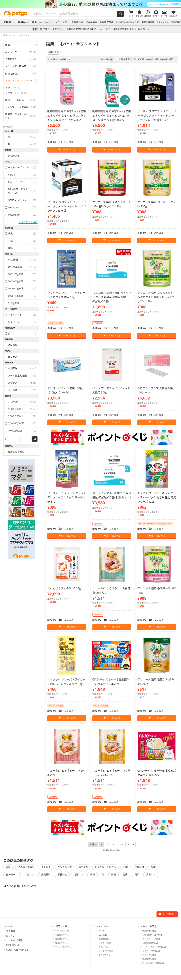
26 (122, 844)
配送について (61, 942)
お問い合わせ (13, 945)
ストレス (46, 867)
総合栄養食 (91, 22)
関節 (136, 874)
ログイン (160, 22)
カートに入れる (66, 149)
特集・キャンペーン (42, 22)
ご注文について (62, 934)
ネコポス (83, 867)
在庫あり (53, 52)
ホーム (9, 926)
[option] (90, 4)
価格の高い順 (166, 59)
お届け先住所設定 (150, 942)
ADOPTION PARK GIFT (128, 22)
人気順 (133, 59)
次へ (129, 844)
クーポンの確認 (106, 950)
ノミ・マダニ (62, 22)
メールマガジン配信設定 (153, 962)
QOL (8, 867)
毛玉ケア (78, 874)
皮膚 (92, 874)
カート (102, 930)
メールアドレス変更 (151, 938)
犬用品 (7, 22)
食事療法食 (77, 22)
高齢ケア (151, 874)
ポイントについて (63, 946)
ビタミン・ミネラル (105, 867)
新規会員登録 (148, 22)
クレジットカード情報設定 (154, 946)
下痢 (125, 867)
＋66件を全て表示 (28, 221)
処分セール (12, 874)
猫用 (7, 45)
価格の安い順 (152, 59)
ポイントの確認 (149, 954)
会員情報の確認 (149, 930)
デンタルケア (65, 867)
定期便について (62, 938)
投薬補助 (45, 874)
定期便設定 (104, 938)
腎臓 (125, 874)
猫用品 (22, 22)
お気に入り (104, 946)
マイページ (102, 926)
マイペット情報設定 (151, 950)
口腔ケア (29, 874)
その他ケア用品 (26, 867)
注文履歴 (103, 934)
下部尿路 (139, 867)
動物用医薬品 (107, 22)
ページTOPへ (167, 914)
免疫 (153, 867)
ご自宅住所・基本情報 (152, 934)
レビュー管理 (105, 942)
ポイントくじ (105, 954)
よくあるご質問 (174, 22)
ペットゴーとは (62, 930)
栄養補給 (62, 874)
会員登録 (10, 931)
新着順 (141, 59)
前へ (94, 844)
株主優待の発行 (149, 958)
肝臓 (113, 874)
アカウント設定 (148, 926)
